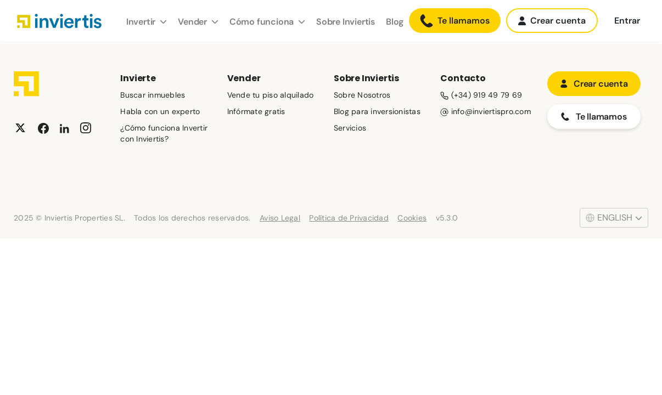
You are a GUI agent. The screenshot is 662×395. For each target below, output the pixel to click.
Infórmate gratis (256, 111)
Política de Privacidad (349, 218)
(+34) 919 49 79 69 (481, 95)
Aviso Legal (280, 218)
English (614, 217)
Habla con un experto (160, 111)
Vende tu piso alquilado (270, 95)
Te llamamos (455, 20)
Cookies (412, 218)
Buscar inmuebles (152, 95)
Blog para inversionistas (377, 111)
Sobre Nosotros (362, 95)
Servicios (350, 128)
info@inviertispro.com (485, 111)
